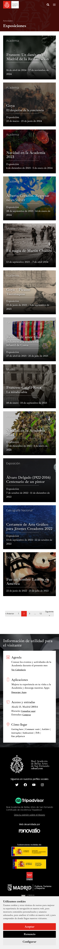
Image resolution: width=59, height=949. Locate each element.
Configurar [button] (29, 941)
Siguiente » (49, 613)
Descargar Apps (18, 692)
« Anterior (9, 613)
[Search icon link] (48, 5)
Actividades (8, 21)
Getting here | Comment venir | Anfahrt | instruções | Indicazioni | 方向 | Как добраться (31, 733)
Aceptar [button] (29, 926)
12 (40, 613)
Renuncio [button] (29, 934)
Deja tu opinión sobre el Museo (29, 814)
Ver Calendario (18, 669)
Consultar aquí (28, 711)
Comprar (26, 714)
